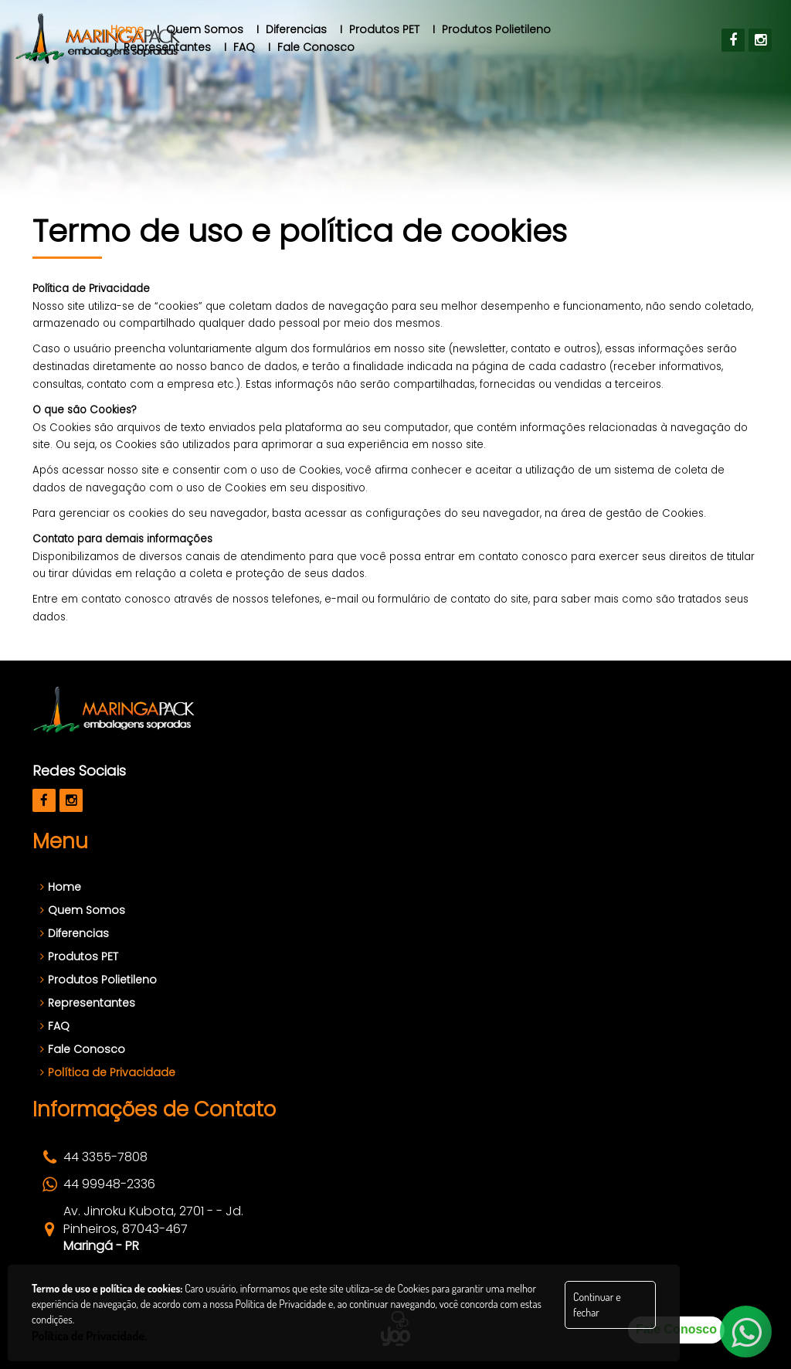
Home (60, 887)
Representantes (87, 1003)
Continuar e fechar (596, 1304)
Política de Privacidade (107, 1072)
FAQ (55, 1026)
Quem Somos (82, 910)
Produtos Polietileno (98, 979)
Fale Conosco (82, 1049)
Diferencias (74, 933)
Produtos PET (79, 956)
